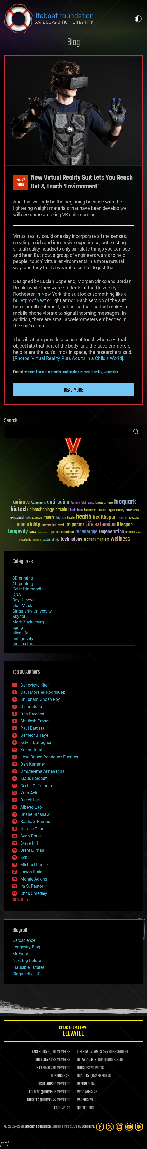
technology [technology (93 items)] (71, 539)
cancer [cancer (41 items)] (102, 510)
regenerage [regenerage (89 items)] (86, 532)
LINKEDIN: (41, 1060)
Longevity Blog (26, 946)
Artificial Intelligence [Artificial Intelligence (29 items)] (82, 503)
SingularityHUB (26, 973)
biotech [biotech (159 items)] (19, 509)
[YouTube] (129, 1127)
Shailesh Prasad (35, 721)
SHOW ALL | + (20, 900)
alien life (20, 633)
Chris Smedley (33, 893)
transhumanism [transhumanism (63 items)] (96, 539)
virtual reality (93, 372)
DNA (16, 594)
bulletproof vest (29, 300)
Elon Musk (22, 605)
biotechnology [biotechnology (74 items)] (41, 510)
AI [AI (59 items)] (28, 502)
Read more (73, 390)
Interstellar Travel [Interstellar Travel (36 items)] (53, 525)
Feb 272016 (20, 182)
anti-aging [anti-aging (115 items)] (58, 502)
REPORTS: (83, 1084)
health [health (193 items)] (83, 517)
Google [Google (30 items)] (71, 518)
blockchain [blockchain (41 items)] (75, 510)
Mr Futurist (22, 953)
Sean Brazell (32, 835)
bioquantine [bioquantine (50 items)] (104, 502)
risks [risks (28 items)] (138, 532)
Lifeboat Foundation (38, 1127)
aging (17, 627)
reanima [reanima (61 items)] (67, 532)
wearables (111, 372)
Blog (73, 42)
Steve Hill (29, 843)
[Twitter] (110, 1127)
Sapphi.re (88, 1127)
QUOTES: (82, 1108)
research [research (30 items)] (130, 532)
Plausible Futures (28, 967)
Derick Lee (30, 800)
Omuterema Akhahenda (42, 771)
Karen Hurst (35, 372)
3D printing (22, 578)
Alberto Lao (31, 807)
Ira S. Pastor (31, 886)
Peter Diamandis (27, 588)
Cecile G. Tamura (36, 785)
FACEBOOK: (39, 1052)
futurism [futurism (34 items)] (61, 518)
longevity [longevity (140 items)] (18, 531)
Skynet (18, 616)
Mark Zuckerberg (28, 621)
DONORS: (57, 1076)
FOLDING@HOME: (41, 1092)
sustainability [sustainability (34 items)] (51, 540)
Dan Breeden (32, 713)
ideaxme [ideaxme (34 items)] (134, 518)
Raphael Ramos (35, 821)
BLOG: (81, 1068)
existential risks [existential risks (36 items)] (20, 518)
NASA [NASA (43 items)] (32, 532)
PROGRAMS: (85, 1092)
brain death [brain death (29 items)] (90, 510)
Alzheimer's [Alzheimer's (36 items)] (38, 503)
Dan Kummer (32, 764)
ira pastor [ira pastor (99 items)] (74, 525)
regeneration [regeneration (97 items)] (111, 532)
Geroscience (23, 940)
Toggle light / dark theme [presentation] (138, 18)
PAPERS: (83, 1100)
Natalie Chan (32, 828)
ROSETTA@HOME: (39, 1100)
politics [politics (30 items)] (55, 532)
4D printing (22, 583)
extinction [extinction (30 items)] (37, 518)
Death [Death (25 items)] (136, 510)
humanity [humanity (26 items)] (123, 518)
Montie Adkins (33, 879)
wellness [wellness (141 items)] (120, 539)
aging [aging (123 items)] (19, 502)
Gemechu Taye (34, 735)
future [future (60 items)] (49, 517)
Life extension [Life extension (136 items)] (100, 524)
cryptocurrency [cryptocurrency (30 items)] (116, 510)
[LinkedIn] (119, 1127)
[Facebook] (100, 1127)
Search (136, 431)
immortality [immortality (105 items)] (28, 524)
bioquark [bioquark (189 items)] (125, 502)
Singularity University (32, 611)
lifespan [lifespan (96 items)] (125, 525)
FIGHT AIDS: (45, 1084)
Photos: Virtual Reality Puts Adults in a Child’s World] (69, 358)
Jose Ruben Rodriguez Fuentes (49, 756)
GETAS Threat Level (73, 1032)
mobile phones (72, 372)
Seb (23, 857)
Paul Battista (32, 728)
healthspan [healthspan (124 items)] (105, 517)
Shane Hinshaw (35, 814)
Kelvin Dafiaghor (36, 742)
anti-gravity (22, 638)
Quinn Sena (31, 706)
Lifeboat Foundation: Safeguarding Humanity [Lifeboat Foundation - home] (60, 18)
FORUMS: (60, 1108)
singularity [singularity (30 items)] (25, 540)
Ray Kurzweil (24, 600)
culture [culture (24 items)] (129, 510)
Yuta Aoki (29, 792)
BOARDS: (83, 1076)
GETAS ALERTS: (87, 1060)
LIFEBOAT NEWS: (88, 1052)
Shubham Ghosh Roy (40, 699)
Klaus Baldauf (33, 778)
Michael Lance (34, 864)
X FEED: (41, 1068)
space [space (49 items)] (37, 539)
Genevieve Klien (35, 685)
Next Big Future (26, 960)
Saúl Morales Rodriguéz (42, 692)
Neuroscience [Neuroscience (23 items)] (44, 532)
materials (54, 372)
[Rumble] (139, 1127)
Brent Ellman (32, 850)
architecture (23, 643)
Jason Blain (31, 871)
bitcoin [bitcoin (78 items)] (61, 510)
